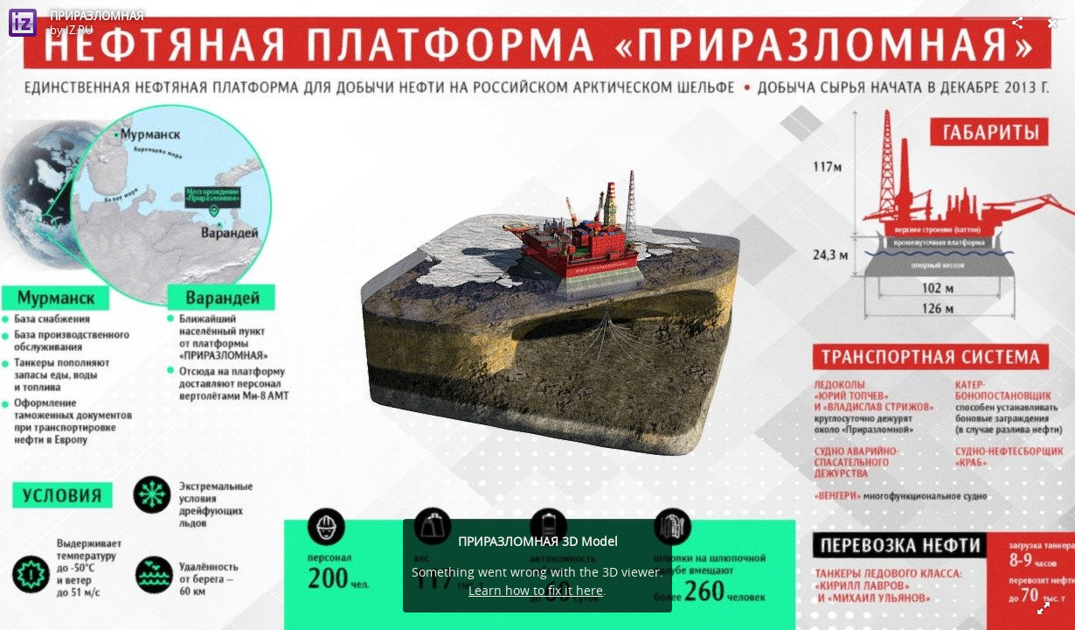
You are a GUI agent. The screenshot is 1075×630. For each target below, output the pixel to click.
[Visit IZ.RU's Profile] (23, 23)
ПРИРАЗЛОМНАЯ (96, 16)
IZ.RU (79, 30)
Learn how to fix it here (535, 590)
